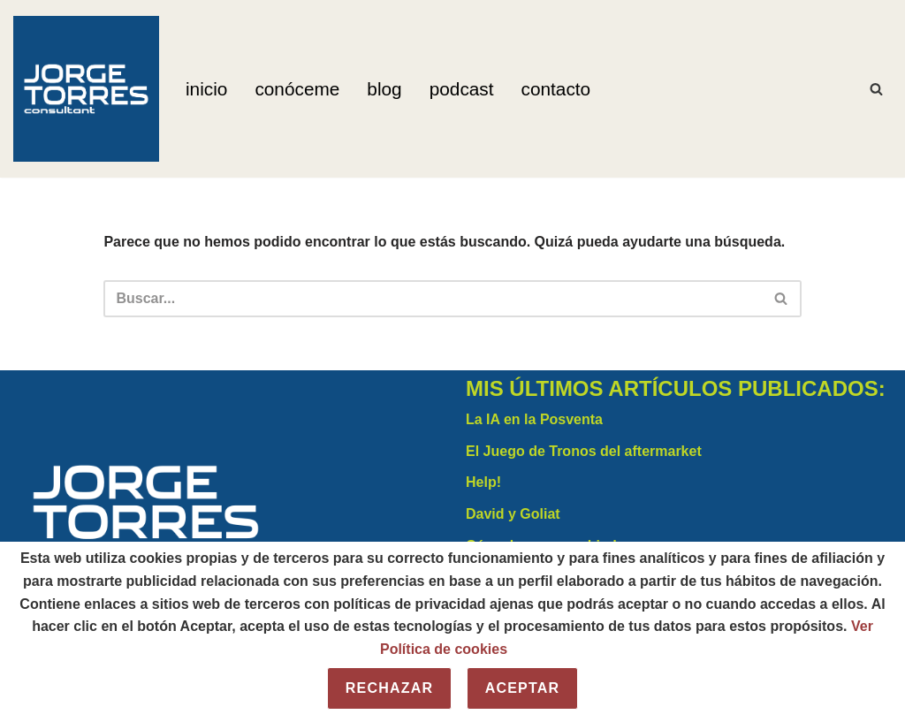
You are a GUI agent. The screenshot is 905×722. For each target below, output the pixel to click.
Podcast (462, 89)
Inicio (206, 89)
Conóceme (297, 89)
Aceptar (522, 687)
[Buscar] (876, 88)
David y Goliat (513, 513)
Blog (384, 89)
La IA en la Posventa (534, 419)
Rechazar (389, 687)
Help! (483, 482)
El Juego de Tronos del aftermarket (584, 451)
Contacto (556, 89)
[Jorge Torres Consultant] (86, 89)
